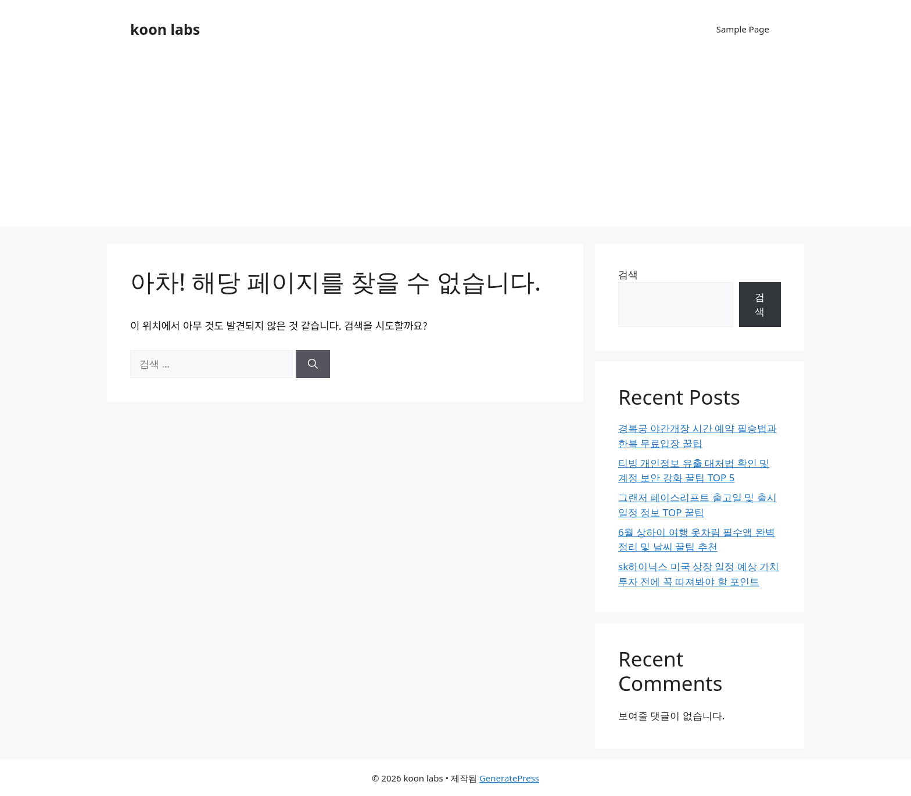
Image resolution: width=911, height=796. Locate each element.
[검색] (313, 364)
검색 (628, 274)
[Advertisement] (455, 145)
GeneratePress (509, 778)
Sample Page (742, 29)
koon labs (165, 29)
